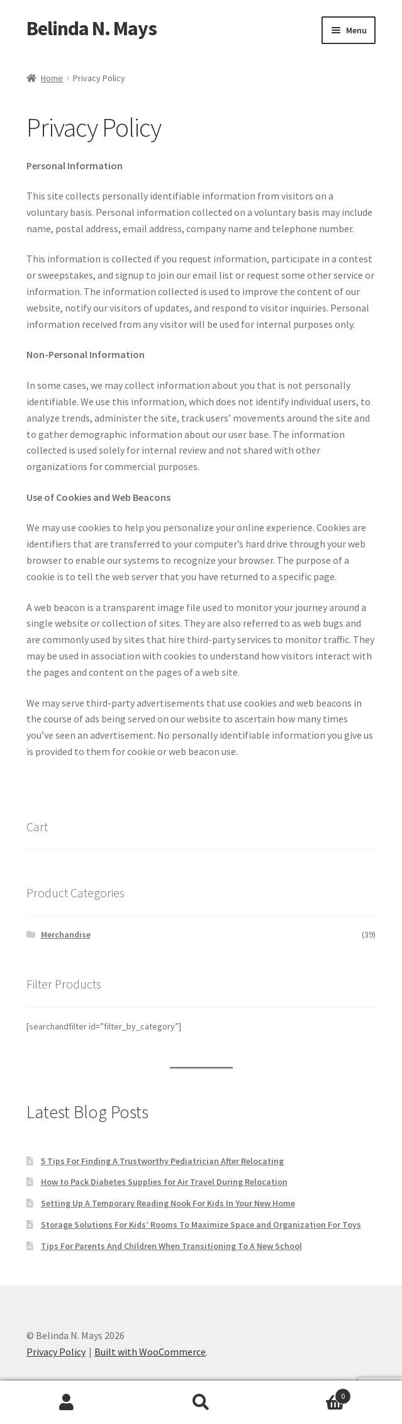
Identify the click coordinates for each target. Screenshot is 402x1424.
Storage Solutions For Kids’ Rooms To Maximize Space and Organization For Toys (201, 1224)
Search (201, 1402)
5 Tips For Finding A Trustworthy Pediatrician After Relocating (162, 1161)
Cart (309, 1393)
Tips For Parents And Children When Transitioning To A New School (171, 1246)
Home (52, 78)
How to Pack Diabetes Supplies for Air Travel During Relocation (164, 1181)
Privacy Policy (56, 1351)
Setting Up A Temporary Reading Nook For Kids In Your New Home (168, 1203)
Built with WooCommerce (150, 1351)
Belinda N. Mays (91, 28)
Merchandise (66, 934)
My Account (67, 1402)
